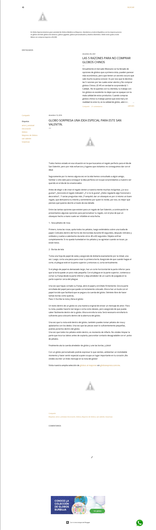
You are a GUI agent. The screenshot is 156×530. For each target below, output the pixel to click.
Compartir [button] (86, 106)
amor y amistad (28, 125)
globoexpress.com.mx (110, 365)
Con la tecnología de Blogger (78, 522)
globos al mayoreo (88, 365)
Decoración (26, 129)
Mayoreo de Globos (30, 135)
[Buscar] (130, 7)
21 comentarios (96, 106)
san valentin (26, 138)
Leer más (131, 106)
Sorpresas (26, 142)
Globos (24, 132)
